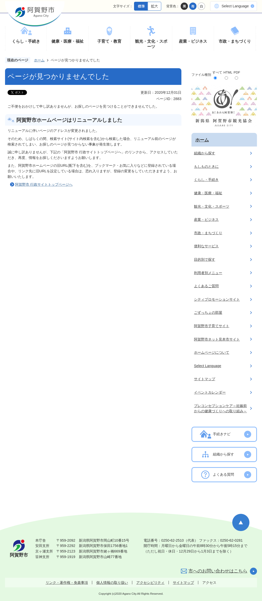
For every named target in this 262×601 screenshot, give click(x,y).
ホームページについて (211, 352)
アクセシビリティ (150, 582)
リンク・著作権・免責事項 (67, 582)
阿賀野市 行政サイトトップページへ (44, 184)
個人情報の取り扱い (112, 582)
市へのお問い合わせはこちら (217, 570)
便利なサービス (206, 246)
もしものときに (206, 166)
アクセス (209, 582)
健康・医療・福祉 (67, 41)
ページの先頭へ (240, 522)
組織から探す (204, 153)
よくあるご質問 (206, 286)
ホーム (39, 60)
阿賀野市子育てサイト (211, 326)
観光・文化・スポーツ (151, 44)
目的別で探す (204, 259)
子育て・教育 (109, 41)
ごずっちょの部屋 (208, 312)
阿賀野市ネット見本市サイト (217, 339)
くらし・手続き (26, 41)
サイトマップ (204, 379)
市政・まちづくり (235, 41)
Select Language (235, 6)
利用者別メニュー (208, 273)
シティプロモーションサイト (217, 299)
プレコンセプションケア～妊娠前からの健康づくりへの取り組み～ (220, 408)
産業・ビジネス (193, 41)
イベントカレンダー (210, 392)
